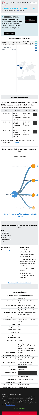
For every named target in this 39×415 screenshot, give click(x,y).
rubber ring (6, 250)
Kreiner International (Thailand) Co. (6, 408)
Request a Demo (9, 33)
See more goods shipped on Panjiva (19, 283)
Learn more (17, 142)
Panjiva (6, 2)
